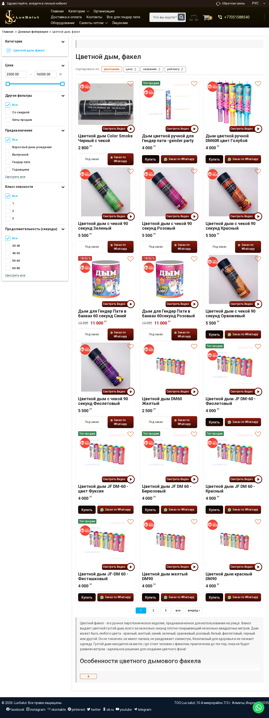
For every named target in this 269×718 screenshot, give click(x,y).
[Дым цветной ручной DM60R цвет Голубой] (233, 104)
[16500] (45, 74)
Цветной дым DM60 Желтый (162, 401)
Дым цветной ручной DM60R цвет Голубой (227, 138)
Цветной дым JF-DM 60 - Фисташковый (103, 576)
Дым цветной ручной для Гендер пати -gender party (168, 138)
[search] (167, 17)
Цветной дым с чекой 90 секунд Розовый (167, 226)
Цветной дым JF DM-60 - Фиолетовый (231, 401)
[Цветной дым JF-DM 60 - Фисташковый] (106, 542)
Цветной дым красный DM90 (229, 576)
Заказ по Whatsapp (118, 159)
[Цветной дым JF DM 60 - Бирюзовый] (169, 454)
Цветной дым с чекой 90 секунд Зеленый (103, 226)
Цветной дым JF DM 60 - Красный (230, 489)
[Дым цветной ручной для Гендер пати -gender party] (169, 104)
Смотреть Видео (118, 129)
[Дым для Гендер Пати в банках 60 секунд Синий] (106, 279)
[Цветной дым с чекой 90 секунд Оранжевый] (233, 279)
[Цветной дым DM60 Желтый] (169, 367)
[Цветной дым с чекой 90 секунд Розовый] (169, 191)
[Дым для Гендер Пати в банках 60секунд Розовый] (169, 279)
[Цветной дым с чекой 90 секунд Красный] (233, 191)
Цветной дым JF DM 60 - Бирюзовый (166, 489)
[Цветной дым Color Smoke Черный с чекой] (106, 104)
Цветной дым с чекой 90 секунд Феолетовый (103, 401)
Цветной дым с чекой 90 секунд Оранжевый (230, 313)
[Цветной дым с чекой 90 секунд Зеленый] (106, 191)
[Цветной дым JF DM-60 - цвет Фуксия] (106, 454)
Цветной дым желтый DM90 (165, 576)
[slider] (8, 84)
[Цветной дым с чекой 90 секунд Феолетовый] (106, 367)
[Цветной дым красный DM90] (233, 542)
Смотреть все (15, 177)
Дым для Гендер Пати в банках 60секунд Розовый (168, 313)
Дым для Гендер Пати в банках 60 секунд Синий (102, 313)
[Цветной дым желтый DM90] (169, 542)
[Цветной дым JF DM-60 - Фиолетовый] (233, 367)
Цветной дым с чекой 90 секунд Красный (230, 226)
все (178, 610)
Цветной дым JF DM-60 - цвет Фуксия (103, 489)
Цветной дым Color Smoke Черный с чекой (105, 138)
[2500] (16, 74)
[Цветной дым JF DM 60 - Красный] (233, 454)
